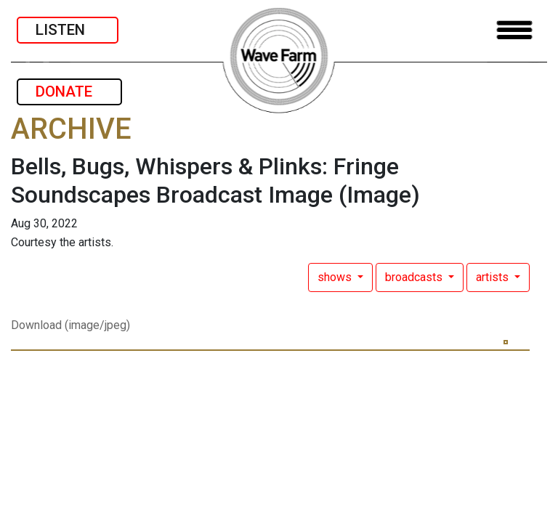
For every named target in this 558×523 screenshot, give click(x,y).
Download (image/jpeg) (70, 325)
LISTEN (68, 29)
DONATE (69, 91)
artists (494, 277)
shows (336, 277)
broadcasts (415, 277)
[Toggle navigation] (514, 30)
